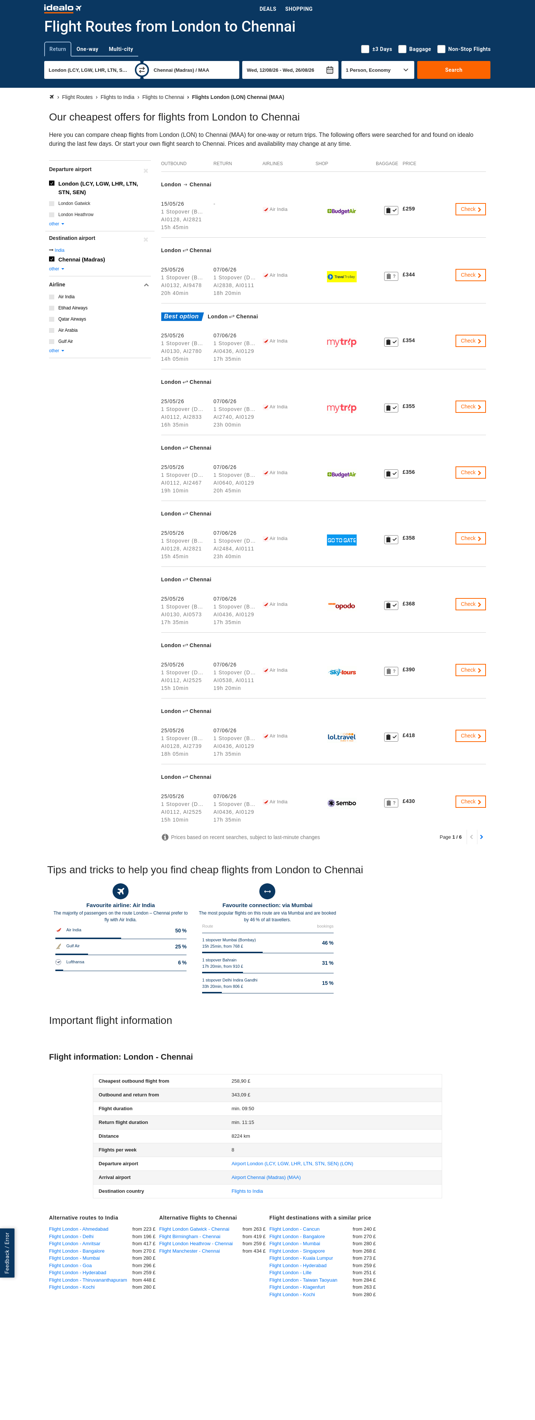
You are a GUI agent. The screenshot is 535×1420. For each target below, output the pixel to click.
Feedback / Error (7, 1253)
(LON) (292, 1163)
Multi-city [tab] (121, 49)
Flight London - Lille (290, 1272)
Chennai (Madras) (81, 259)
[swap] (142, 70)
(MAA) (266, 1177)
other (57, 224)
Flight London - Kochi (72, 1287)
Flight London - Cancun (294, 1229)
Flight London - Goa (70, 1265)
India (59, 250)
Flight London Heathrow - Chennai (196, 1243)
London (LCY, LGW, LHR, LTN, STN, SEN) (98, 187)
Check (471, 209)
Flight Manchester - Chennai (189, 1251)
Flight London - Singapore (297, 1251)
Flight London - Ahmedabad (78, 1229)
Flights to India (247, 1191)
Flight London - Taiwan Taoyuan (303, 1280)
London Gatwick (74, 203)
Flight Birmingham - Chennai (190, 1236)
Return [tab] (57, 49)
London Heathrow (76, 214)
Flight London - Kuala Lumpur (301, 1258)
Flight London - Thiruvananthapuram (88, 1280)
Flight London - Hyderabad (77, 1272)
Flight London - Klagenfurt (297, 1287)
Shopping (299, 9)
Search (454, 70)
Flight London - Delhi (71, 1236)
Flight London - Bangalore (77, 1251)
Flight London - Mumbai (74, 1258)
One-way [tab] (87, 49)
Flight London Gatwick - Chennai (194, 1229)
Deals (268, 9)
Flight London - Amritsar (74, 1243)
